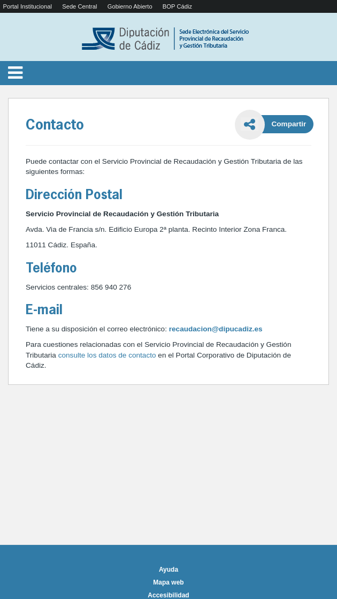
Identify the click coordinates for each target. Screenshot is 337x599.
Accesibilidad (168, 595)
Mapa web (168, 582)
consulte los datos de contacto (108, 355)
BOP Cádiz (177, 6)
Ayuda (168, 569)
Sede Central (79, 6)
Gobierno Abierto (130, 6)
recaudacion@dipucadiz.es (216, 329)
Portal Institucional (27, 6)
